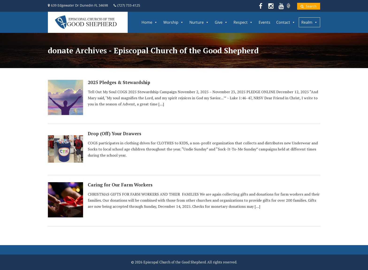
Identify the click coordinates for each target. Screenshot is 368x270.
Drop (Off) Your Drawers (114, 133)
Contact (285, 22)
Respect (243, 22)
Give (221, 22)
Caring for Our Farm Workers (120, 185)
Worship (173, 22)
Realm (309, 22)
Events (264, 22)
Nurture (199, 22)
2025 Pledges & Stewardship (119, 82)
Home (149, 22)
